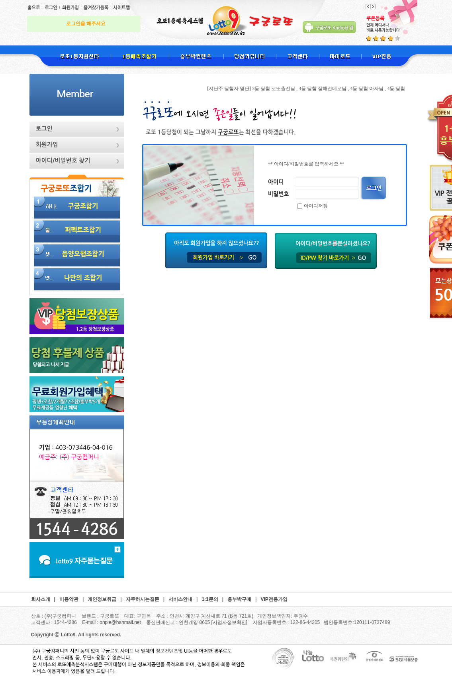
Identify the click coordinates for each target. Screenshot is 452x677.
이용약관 (68, 599)
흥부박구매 (239, 599)
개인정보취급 (102, 599)
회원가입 (47, 145)
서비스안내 (180, 599)
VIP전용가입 (273, 599)
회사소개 (40, 599)
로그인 (44, 129)
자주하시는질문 (142, 599)
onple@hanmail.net (120, 622)
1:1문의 (210, 599)
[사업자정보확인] (229, 622)
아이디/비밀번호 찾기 (63, 160)
